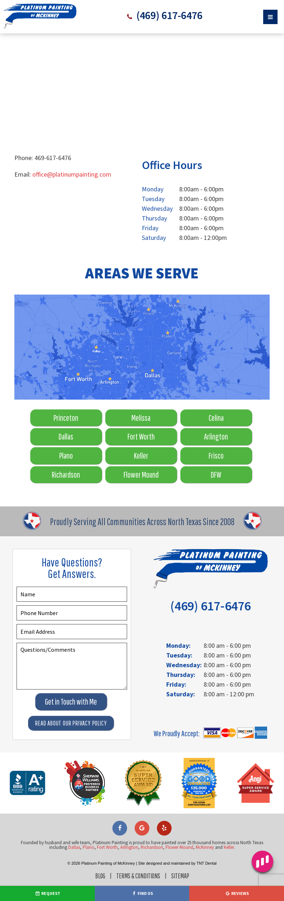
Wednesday (157, 208)
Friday (150, 228)
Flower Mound (141, 474)
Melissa (140, 418)
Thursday (154, 218)
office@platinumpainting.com (71, 174)
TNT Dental (206, 863)
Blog (100, 876)
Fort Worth (141, 436)
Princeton (65, 418)
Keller (141, 455)
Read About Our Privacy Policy (71, 723)
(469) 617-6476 (168, 15)
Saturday (154, 237)
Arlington (216, 436)
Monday (152, 189)
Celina (216, 418)
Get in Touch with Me (71, 701)
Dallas (66, 436)
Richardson (66, 474)
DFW (216, 474)
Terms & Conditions (138, 876)
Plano (66, 455)
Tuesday (153, 199)
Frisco (216, 455)
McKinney (205, 847)
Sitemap (180, 876)
